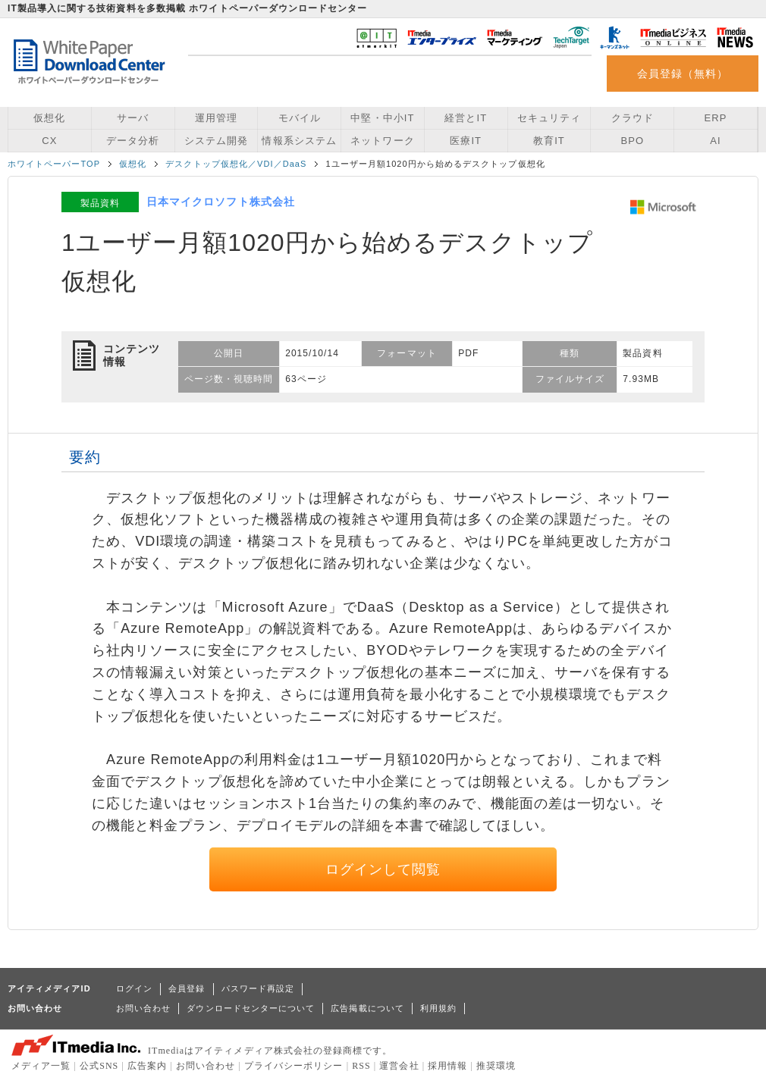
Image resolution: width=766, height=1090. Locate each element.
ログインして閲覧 (383, 869)
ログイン (134, 988)
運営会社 (399, 1065)
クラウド (632, 118)
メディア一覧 (41, 1065)
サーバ (133, 118)
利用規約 (438, 1008)
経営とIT (465, 118)
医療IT (466, 140)
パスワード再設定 (258, 988)
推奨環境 (496, 1065)
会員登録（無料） (683, 73)
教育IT (549, 140)
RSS (361, 1065)
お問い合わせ (143, 1008)
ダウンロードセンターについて (251, 1008)
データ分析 (132, 140)
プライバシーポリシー (294, 1065)
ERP (716, 118)
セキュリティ (549, 118)
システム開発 (216, 140)
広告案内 (147, 1065)
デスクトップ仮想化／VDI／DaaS (235, 163)
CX (49, 140)
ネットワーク (382, 140)
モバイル (299, 118)
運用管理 (216, 118)
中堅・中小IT (382, 118)
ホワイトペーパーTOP (54, 163)
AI (715, 140)
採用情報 (447, 1065)
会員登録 (186, 988)
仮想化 (49, 118)
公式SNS (99, 1065)
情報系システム (299, 140)
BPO (632, 140)
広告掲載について (367, 1008)
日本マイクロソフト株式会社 (220, 202)
